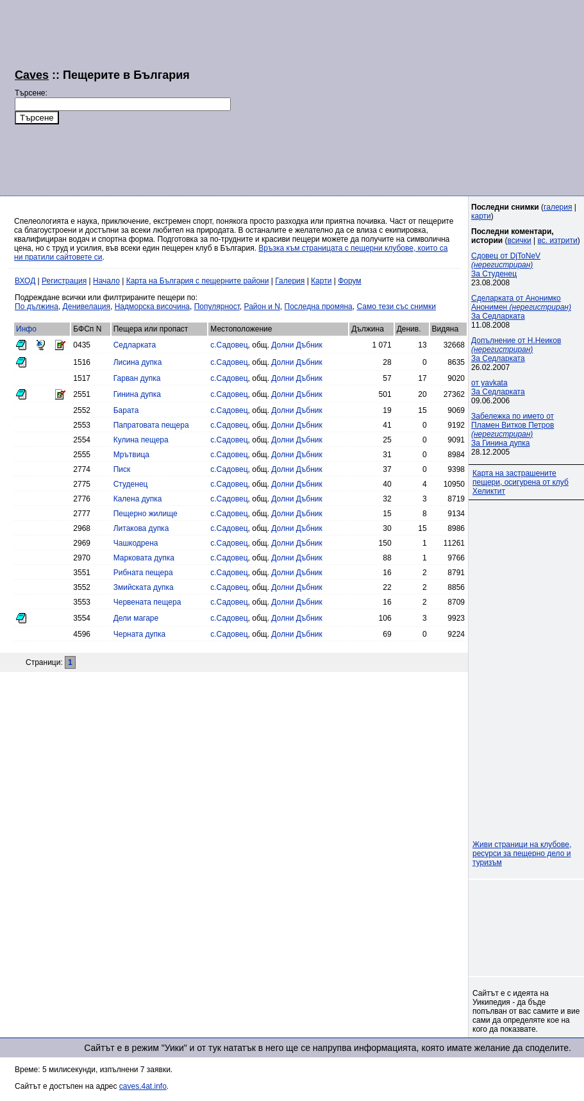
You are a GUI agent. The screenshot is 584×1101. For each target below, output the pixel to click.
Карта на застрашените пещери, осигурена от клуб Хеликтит (520, 482)
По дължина (36, 306)
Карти (321, 280)
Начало (106, 280)
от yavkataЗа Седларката (498, 387)
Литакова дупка (141, 528)
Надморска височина (152, 306)
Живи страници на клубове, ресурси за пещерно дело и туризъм (521, 853)
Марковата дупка (143, 557)
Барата (126, 410)
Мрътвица (131, 454)
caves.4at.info (143, 1086)
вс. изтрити (557, 240)
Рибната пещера (143, 572)
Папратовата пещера (151, 425)
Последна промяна (319, 306)
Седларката (134, 344)
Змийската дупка (143, 587)
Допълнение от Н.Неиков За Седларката (516, 349)
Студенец (130, 484)
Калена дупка (137, 498)
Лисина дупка (137, 362)
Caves (32, 75)
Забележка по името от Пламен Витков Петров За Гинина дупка (512, 430)
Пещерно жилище (145, 513)
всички (519, 240)
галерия (558, 207)
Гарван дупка (137, 378)
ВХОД (25, 280)
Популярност (217, 306)
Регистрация (64, 280)
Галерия (290, 280)
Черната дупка (139, 634)
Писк (122, 469)
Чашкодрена (135, 543)
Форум (349, 280)
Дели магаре (136, 618)
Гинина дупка (137, 394)
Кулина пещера (141, 439)
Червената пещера (147, 602)
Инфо (26, 328)
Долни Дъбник (296, 344)
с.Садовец (228, 344)
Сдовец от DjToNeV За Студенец (505, 264)
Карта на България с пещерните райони (197, 280)
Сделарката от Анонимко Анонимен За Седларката (521, 307)
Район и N (262, 306)
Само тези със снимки (395, 306)
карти (481, 216)
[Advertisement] (402, 96)
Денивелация (86, 306)
